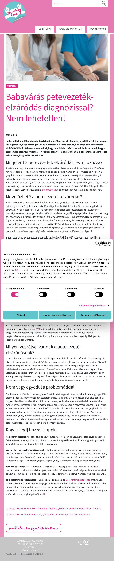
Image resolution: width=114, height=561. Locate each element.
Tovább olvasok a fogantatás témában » (33, 528)
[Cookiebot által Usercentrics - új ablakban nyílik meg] (98, 243)
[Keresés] (76, 3)
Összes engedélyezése (93, 315)
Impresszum (30, 547)
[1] (7, 508)
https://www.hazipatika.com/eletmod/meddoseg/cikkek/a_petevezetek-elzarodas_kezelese (55, 508)
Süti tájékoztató (30, 550)
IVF (37, 329)
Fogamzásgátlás (70, 29)
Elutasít (21, 315)
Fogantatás (97, 29)
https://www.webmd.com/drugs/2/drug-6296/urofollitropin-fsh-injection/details (49, 514)
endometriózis (49, 189)
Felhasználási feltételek (30, 544)
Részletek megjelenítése (92, 305)
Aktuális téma (44, 30)
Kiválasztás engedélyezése (57, 315)
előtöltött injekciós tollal (77, 479)
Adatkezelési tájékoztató (30, 541)
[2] (44, 494)
